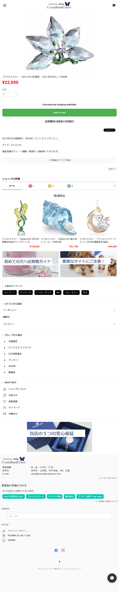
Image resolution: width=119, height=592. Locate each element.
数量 (4, 89)
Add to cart (59, 112)
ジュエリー (8, 324)
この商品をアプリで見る (59, 160)
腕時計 (6, 317)
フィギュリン (9, 310)
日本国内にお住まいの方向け (59, 121)
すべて (12, 186)
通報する (112, 169)
